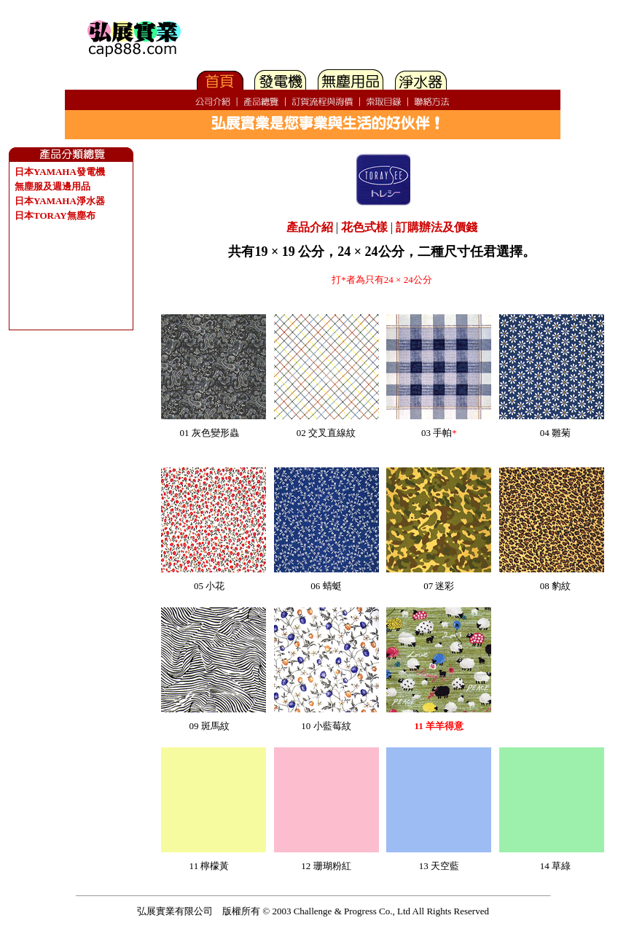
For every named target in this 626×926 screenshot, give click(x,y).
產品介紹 (309, 227)
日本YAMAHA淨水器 (60, 200)
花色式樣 (364, 227)
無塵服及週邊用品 (52, 186)
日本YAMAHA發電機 (60, 171)
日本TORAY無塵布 (55, 215)
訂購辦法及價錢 (436, 227)
